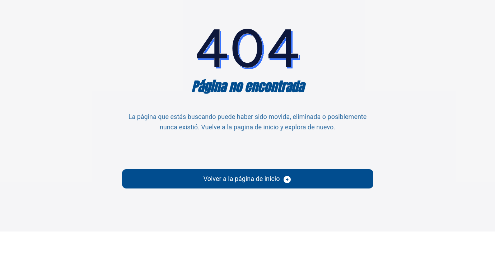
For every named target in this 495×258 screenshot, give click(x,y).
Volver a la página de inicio (242, 178)
